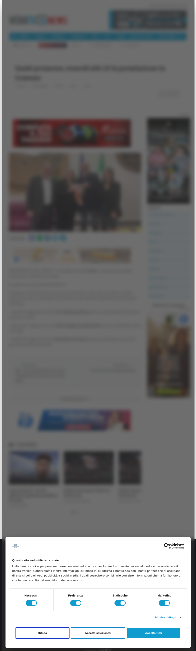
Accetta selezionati (98, 632)
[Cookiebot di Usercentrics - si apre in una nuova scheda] (167, 546)
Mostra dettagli (165, 617)
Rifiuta (42, 632)
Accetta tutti (153, 632)
